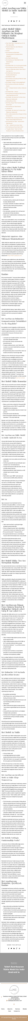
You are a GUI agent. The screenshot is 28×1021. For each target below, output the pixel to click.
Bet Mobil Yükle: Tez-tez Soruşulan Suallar (16, 65)
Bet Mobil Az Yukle (10, 76)
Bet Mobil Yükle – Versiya (12, 91)
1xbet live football (20, 378)
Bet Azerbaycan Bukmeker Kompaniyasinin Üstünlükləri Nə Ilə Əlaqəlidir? (14, 54)
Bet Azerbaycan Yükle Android (13, 106)
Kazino (7, 50)
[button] (25, 3)
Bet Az (8, 63)
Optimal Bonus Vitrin (11, 101)
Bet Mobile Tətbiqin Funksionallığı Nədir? (15, 82)
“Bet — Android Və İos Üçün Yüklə (14, 125)
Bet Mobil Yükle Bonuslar (12, 58)
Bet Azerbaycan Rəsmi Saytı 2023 (14, 127)
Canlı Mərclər (9, 108)
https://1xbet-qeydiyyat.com (14, 255)
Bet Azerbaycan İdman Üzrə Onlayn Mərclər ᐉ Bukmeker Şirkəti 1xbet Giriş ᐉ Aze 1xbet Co (16, 69)
